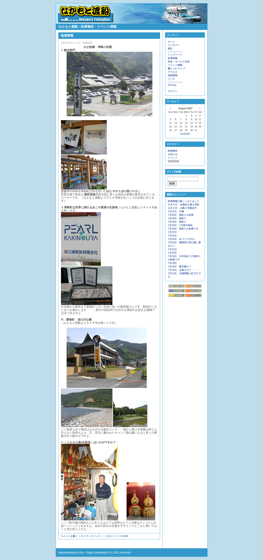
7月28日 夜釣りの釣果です (183, 228)
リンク (171, 78)
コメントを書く (69, 536)
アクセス (172, 72)
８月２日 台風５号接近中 (182, 208)
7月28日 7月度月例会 (180, 225)
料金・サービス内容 (179, 61)
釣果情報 (172, 58)
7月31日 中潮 (176, 211)
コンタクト (174, 45)
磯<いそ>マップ (176, 68)
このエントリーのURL (116, 536)
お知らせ (172, 154)
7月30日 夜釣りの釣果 (181, 215)
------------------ (175, 51)
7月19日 (172, 263)
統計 (170, 48)
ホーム (171, 41)
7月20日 (172, 252)
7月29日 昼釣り (177, 218)
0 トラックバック (90, 536)
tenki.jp (172, 85)
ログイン (172, 91)
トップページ (175, 54)
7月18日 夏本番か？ (179, 266)
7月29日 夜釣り (177, 221)
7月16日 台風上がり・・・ (183, 270)
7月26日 (172, 235)
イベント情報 (175, 65)
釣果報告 (172, 150)
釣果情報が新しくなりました (183, 201)
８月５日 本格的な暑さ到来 (183, 204)
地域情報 (172, 75)
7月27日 (172, 232)
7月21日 (173, 249)
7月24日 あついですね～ (182, 239)
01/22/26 (185, 133)
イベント (172, 157)
